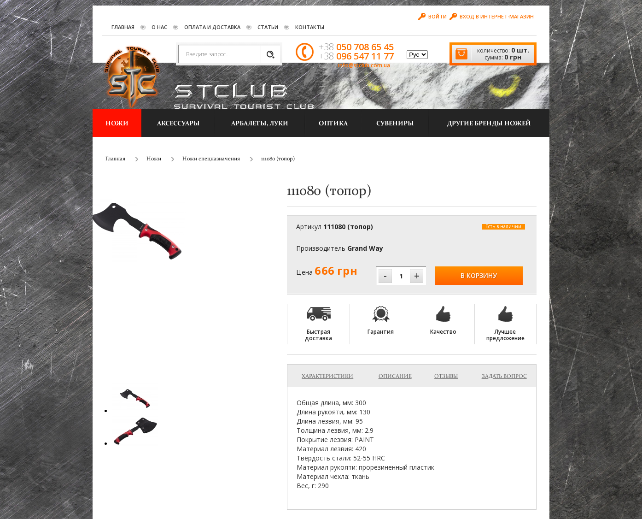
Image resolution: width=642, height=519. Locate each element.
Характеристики (327, 376)
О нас (159, 27)
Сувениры (395, 123)
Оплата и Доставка (212, 27)
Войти (432, 16)
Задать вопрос (504, 376)
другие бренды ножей (489, 123)
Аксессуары (178, 123)
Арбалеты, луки (259, 123)
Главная (122, 27)
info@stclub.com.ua (364, 65)
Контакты (309, 27)
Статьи (267, 27)
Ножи (116, 123)
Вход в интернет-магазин (491, 16)
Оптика (333, 123)
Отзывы (446, 376)
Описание (395, 376)
